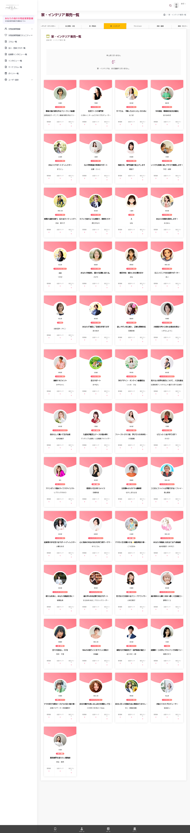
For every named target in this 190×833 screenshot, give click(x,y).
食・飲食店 (92, 26)
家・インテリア (115, 26)
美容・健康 (160, 26)
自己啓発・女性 (70, 26)
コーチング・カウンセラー (47, 26)
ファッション (138, 26)
